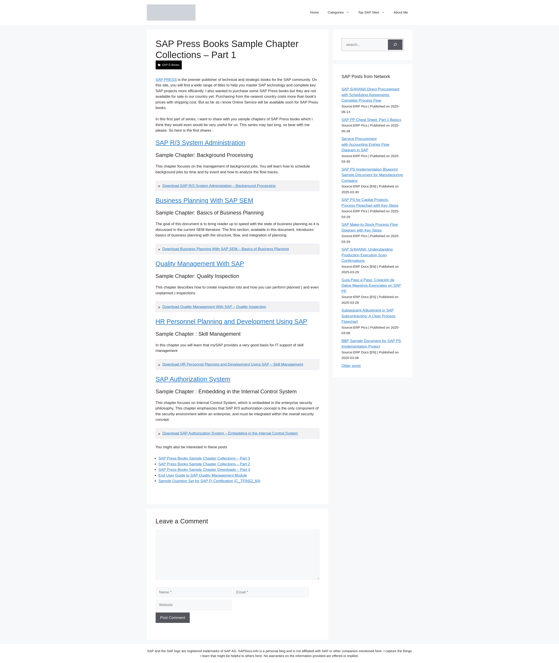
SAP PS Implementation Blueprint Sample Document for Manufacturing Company (372, 175)
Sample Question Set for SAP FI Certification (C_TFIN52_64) (210, 481)
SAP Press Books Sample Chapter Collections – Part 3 (204, 458)
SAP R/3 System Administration (201, 142)
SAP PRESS (166, 80)
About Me (401, 12)
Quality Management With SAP (200, 263)
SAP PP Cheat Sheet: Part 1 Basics (371, 120)
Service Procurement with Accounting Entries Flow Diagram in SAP (365, 144)
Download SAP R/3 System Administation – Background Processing (219, 186)
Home (314, 12)
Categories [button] (341, 12)
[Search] (395, 44)
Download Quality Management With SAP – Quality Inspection (214, 307)
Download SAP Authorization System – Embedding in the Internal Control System (230, 433)
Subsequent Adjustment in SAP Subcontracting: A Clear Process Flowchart (369, 316)
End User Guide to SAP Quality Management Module (203, 475)
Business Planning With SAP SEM (204, 200)
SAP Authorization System (193, 379)
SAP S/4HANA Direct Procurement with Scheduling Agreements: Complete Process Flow (370, 95)
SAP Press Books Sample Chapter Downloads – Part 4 (204, 470)
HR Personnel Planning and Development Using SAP (231, 321)
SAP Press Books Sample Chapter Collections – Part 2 (204, 464)
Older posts (351, 366)
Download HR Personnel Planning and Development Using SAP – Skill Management (232, 364)
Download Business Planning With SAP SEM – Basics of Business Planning (225, 249)
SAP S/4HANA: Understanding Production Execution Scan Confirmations (367, 255)
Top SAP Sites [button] (373, 12)
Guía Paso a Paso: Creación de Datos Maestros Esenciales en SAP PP (371, 285)
